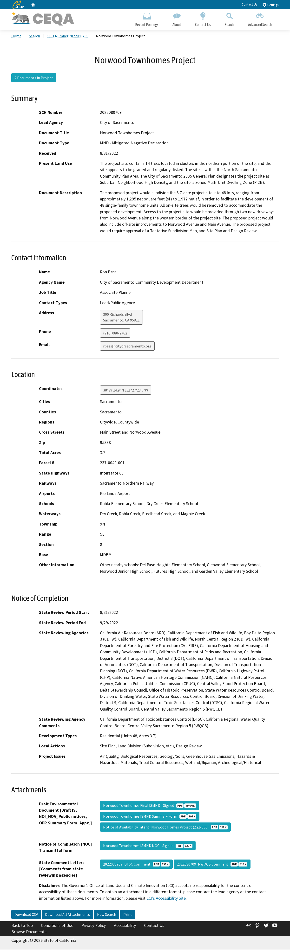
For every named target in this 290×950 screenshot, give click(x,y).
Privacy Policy (93, 926)
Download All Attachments (67, 914)
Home (16, 36)
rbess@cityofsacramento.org (127, 346)
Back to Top (22, 926)
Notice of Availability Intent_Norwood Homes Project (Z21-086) (165, 827)
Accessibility (125, 926)
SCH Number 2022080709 (67, 36)
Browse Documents (28, 932)
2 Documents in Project (33, 78)
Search (229, 18)
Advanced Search (259, 18)
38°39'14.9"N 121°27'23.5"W (125, 390)
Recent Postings (146, 18)
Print (127, 914)
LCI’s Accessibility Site (166, 898)
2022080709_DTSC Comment (136, 864)
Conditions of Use (57, 926)
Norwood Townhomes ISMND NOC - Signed (147, 846)
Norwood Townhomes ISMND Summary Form (149, 816)
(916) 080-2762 (115, 333)
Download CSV (26, 914)
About (177, 18)
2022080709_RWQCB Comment (212, 864)
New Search (106, 914)
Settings (270, 4)
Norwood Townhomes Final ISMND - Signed (149, 805)
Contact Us (249, 4)
